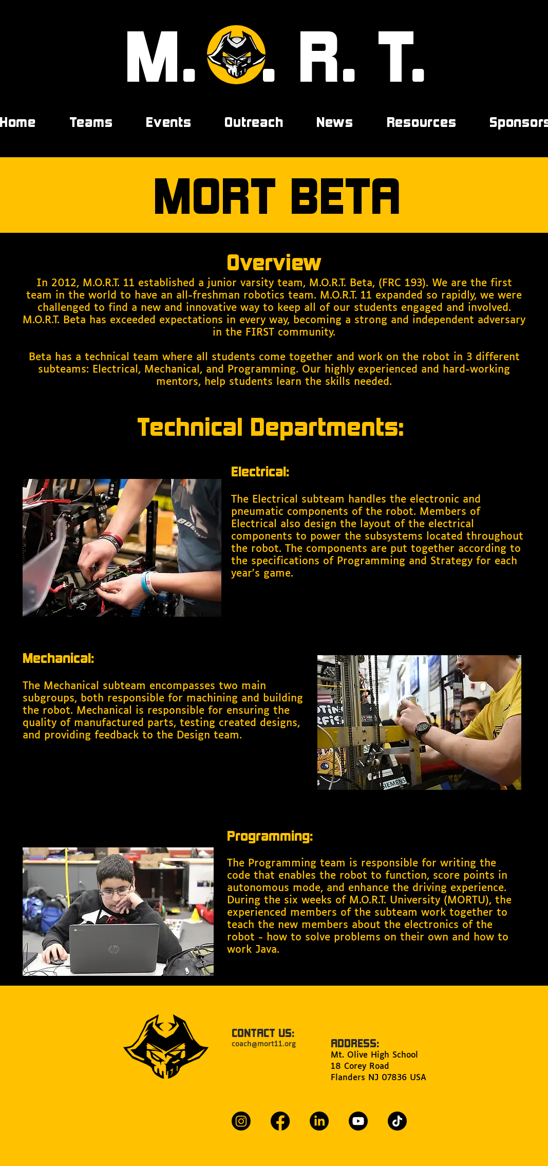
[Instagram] (241, 1121)
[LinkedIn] (319, 1121)
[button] (168, 122)
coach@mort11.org (264, 1044)
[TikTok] (397, 1121)
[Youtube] (358, 1121)
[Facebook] (280, 1121)
